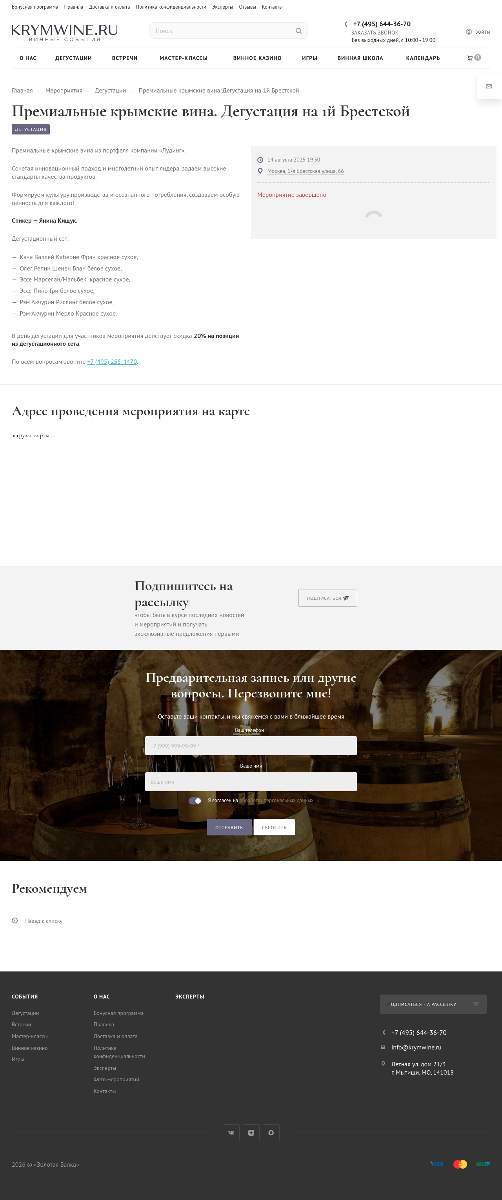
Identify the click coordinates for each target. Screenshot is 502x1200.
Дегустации (25, 1013)
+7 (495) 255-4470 (112, 361)
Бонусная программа (35, 7)
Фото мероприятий (116, 1079)
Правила (74, 7)
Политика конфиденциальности (171, 7)
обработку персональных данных (277, 800)
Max (271, 1132)
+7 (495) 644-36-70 (382, 24)
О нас (102, 996)
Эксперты (222, 7)
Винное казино (30, 1047)
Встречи (21, 1024)
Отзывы (247, 7)
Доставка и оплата (109, 7)
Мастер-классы (30, 1036)
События (25, 996)
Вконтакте (231, 1132)
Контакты (272, 7)
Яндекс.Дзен (251, 1132)
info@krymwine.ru (416, 1047)
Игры (18, 1059)
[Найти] (298, 30)
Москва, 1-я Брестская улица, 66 (305, 170)
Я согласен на (260, 800)
